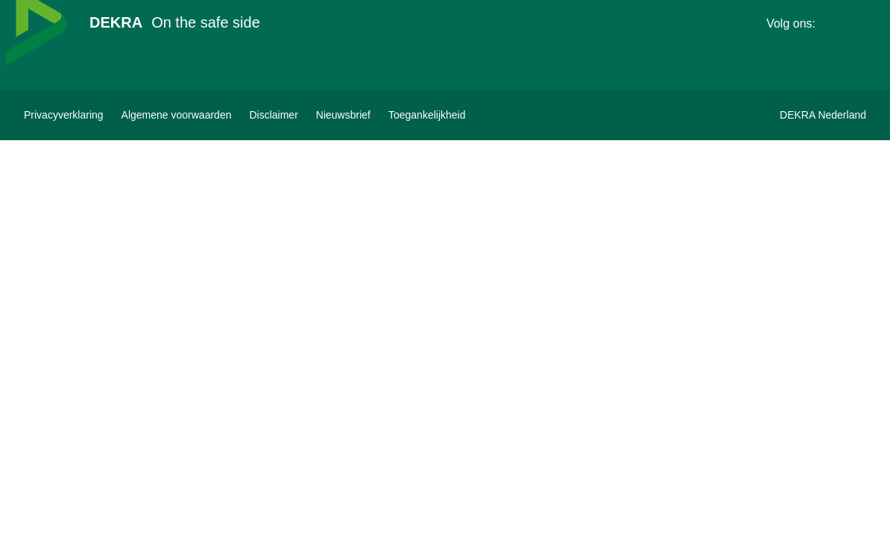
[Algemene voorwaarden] (176, 114)
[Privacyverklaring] (64, 114)
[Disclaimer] (273, 114)
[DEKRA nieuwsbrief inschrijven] (343, 114)
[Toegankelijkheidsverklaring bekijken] (427, 114)
